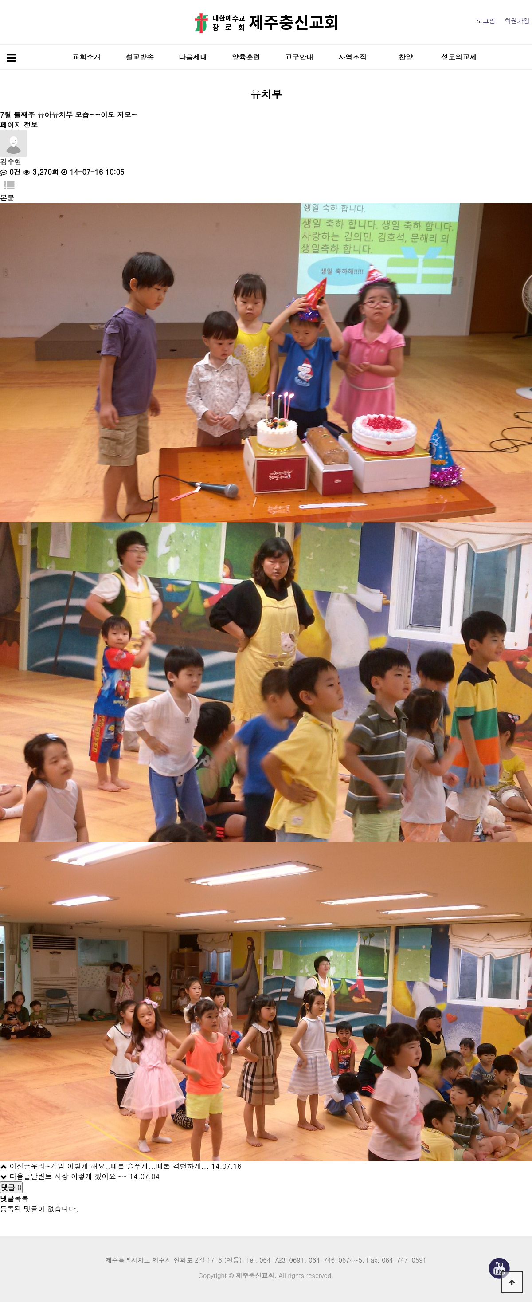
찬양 (406, 57)
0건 (10, 172)
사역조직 (352, 57)
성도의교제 (459, 57)
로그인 (485, 20)
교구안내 (299, 57)
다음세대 (193, 57)
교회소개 (86, 57)
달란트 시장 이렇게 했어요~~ (79, 1176)
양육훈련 (246, 57)
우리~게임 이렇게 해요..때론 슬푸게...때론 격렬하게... (120, 1166)
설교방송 (139, 57)
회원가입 (517, 20)
